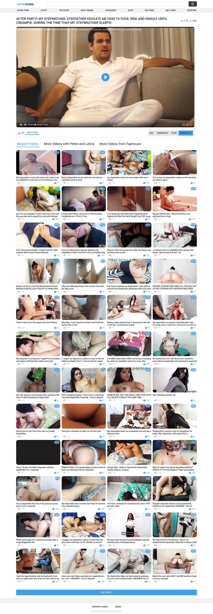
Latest (43, 10)
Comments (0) (186, 133)
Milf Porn (170, 10)
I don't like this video (22, 133)
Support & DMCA (100, 607)
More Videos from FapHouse (120, 144)
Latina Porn (23, 10)
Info (151, 133)
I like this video (19, 133)
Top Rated (64, 10)
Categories (110, 10)
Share (174, 133)
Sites (130, 10)
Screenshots (162, 133)
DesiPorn (191, 10)
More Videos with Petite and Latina (69, 144)
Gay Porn (149, 10)
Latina (25, 4)
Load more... (107, 592)
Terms (118, 607)
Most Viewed (87, 10)
